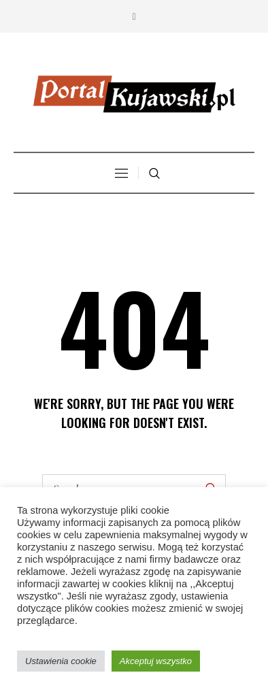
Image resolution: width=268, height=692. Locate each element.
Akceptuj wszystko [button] (156, 661)
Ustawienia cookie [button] (61, 661)
